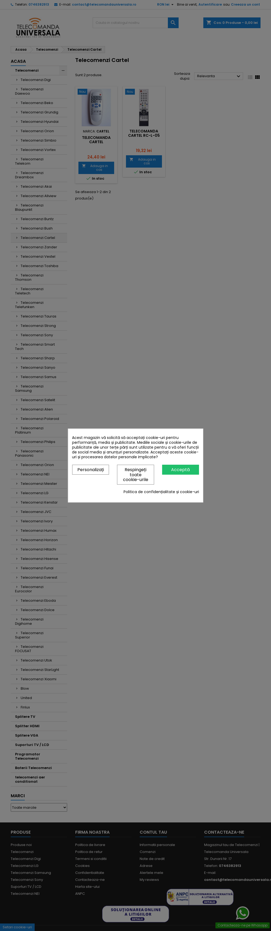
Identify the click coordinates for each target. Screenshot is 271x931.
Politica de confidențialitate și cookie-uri (161, 491)
